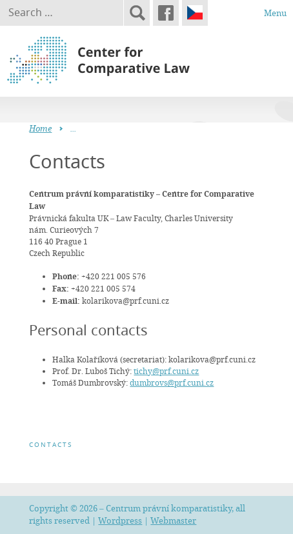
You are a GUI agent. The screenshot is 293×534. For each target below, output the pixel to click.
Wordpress (120, 520)
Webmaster (173, 520)
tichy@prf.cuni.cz (166, 371)
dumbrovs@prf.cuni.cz (172, 382)
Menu (275, 13)
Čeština (195, 13)
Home (40, 128)
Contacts (50, 444)
